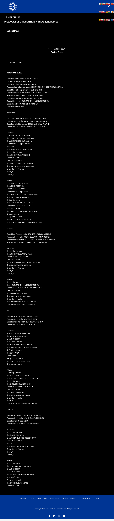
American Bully (16, 64)
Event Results (42, 500)
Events (31, 500)
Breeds (23, 500)
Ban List (96, 500)
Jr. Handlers (54, 500)
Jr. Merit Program (68, 500)
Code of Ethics (84, 500)
